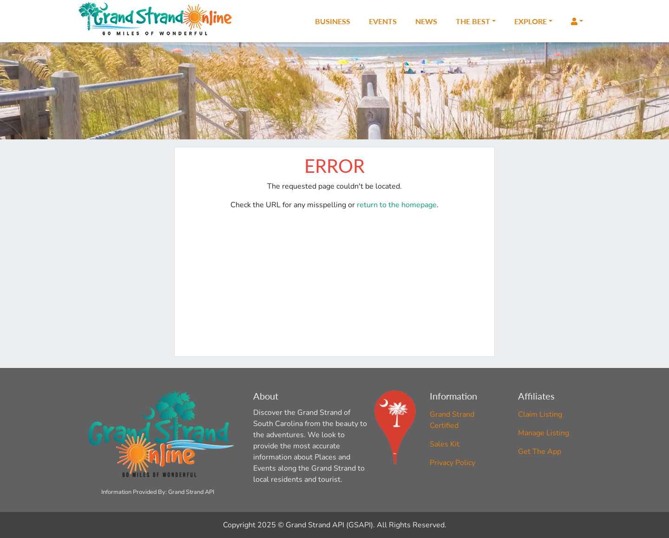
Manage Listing (543, 433)
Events (383, 21)
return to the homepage (397, 205)
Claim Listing (540, 414)
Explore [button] (530, 21)
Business (332, 21)
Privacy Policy (452, 463)
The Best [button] (473, 21)
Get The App (539, 451)
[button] (577, 21)
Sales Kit (444, 444)
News (426, 21)
